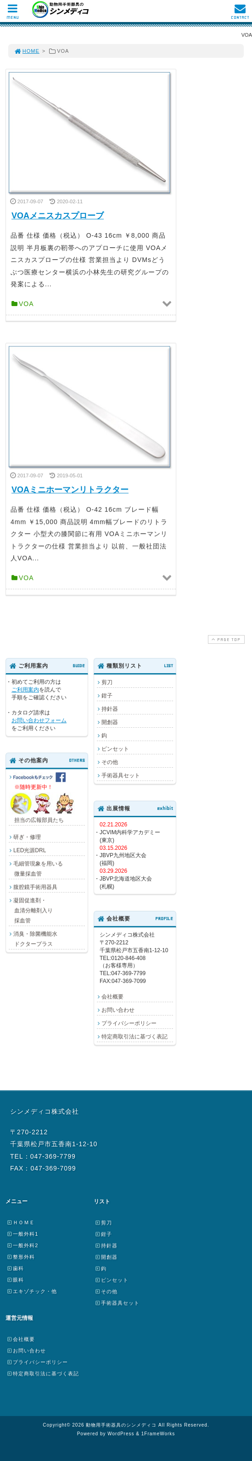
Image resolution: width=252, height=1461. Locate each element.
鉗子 (106, 695)
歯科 (15, 1268)
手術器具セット (120, 775)
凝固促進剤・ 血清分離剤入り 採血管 (31, 910)
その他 (109, 762)
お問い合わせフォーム (39, 720)
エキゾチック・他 (31, 1291)
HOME (26, 51)
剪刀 (106, 682)
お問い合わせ (117, 1010)
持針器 (109, 709)
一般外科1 (22, 1234)
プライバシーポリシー (129, 1023)
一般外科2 (22, 1245)
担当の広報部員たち (43, 797)
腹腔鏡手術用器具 (35, 887)
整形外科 (20, 1257)
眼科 (15, 1280)
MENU (12, 14)
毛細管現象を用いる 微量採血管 (36, 868)
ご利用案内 (25, 689)
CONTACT (240, 14)
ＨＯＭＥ (20, 1222)
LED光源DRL (29, 850)
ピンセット (115, 749)
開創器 (109, 722)
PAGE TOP (225, 639)
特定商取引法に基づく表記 (134, 1036)
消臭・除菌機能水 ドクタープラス (33, 939)
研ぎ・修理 (27, 837)
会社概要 (112, 996)
